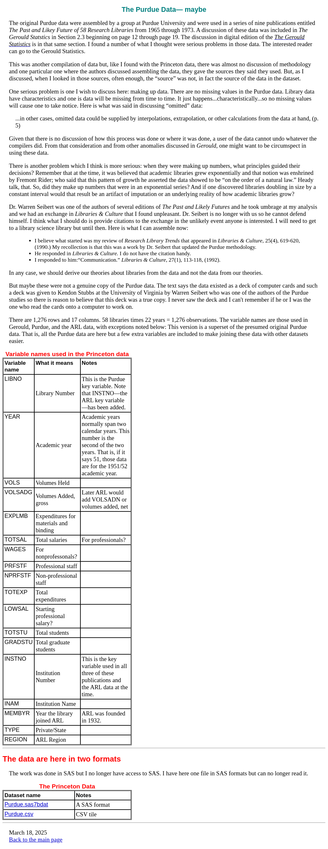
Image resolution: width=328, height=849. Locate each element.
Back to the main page (35, 839)
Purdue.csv (18, 814)
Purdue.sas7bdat (26, 804)
